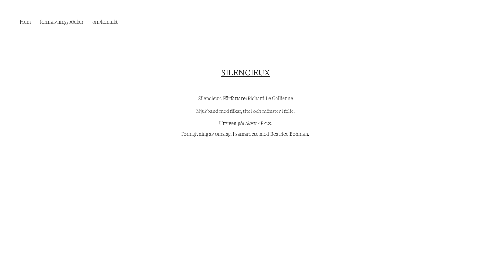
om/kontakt (105, 21)
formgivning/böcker (61, 21)
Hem (25, 21)
